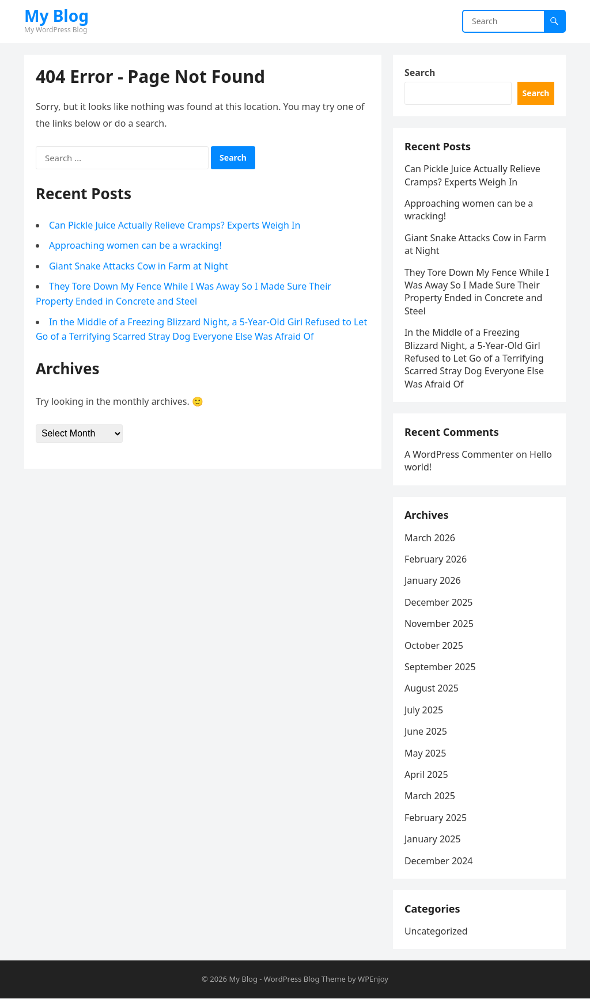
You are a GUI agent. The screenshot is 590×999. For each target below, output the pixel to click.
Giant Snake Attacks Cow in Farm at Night (138, 266)
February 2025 (435, 818)
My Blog (56, 15)
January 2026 (432, 581)
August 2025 (431, 688)
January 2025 (432, 839)
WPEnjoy (373, 979)
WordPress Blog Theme (305, 979)
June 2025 (425, 731)
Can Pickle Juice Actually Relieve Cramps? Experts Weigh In (174, 225)
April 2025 (426, 775)
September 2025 (440, 667)
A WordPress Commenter (458, 455)
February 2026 (435, 559)
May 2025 (425, 753)
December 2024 (438, 860)
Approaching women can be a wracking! (135, 245)
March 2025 (429, 796)
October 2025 (433, 646)
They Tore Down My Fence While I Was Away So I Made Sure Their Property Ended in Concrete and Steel (476, 291)
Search (419, 72)
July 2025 (423, 710)
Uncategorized (436, 931)
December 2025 (438, 603)
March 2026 (429, 538)
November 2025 (439, 624)
